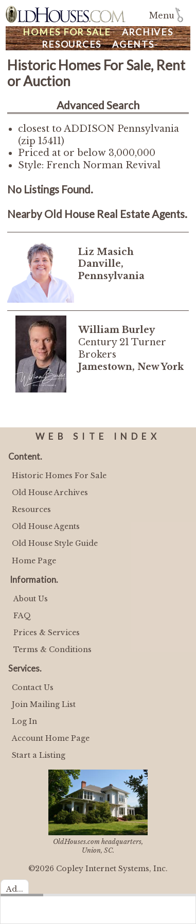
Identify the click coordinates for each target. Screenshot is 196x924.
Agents (133, 44)
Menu (161, 16)
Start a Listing (38, 755)
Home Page (34, 560)
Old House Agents (46, 526)
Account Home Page (51, 738)
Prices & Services (46, 632)
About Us (30, 598)
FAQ (22, 615)
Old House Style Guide (55, 543)
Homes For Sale (67, 32)
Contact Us (33, 687)
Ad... (14, 889)
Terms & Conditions (52, 649)
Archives (147, 32)
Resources (71, 44)
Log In (24, 721)
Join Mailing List (44, 704)
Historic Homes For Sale (59, 475)
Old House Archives (50, 492)
